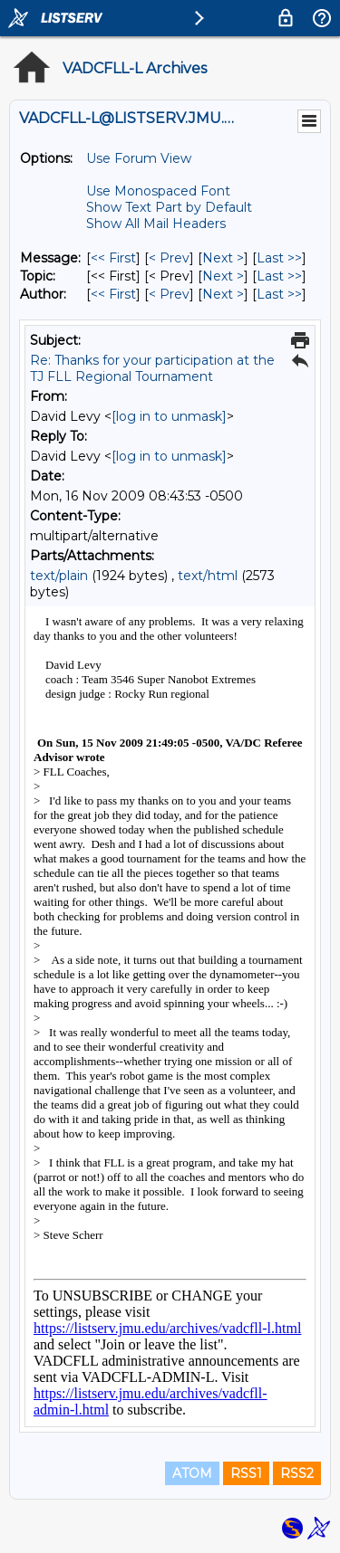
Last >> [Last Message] (279, 258)
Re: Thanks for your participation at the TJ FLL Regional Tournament (152, 368)
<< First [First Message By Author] (113, 294)
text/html (208, 575)
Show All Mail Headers (156, 223)
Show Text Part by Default (169, 207)
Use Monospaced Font (158, 191)
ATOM (192, 1473)
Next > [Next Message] (223, 258)
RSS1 (246, 1473)
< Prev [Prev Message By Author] (169, 294)
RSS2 (297, 1473)
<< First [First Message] (113, 258)
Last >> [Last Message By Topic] (279, 276)
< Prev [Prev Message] (169, 258)
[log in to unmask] (169, 416)
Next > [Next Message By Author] (223, 294)
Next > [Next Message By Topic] (223, 276)
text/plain (59, 575)
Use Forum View (138, 158)
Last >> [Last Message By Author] (279, 294)
